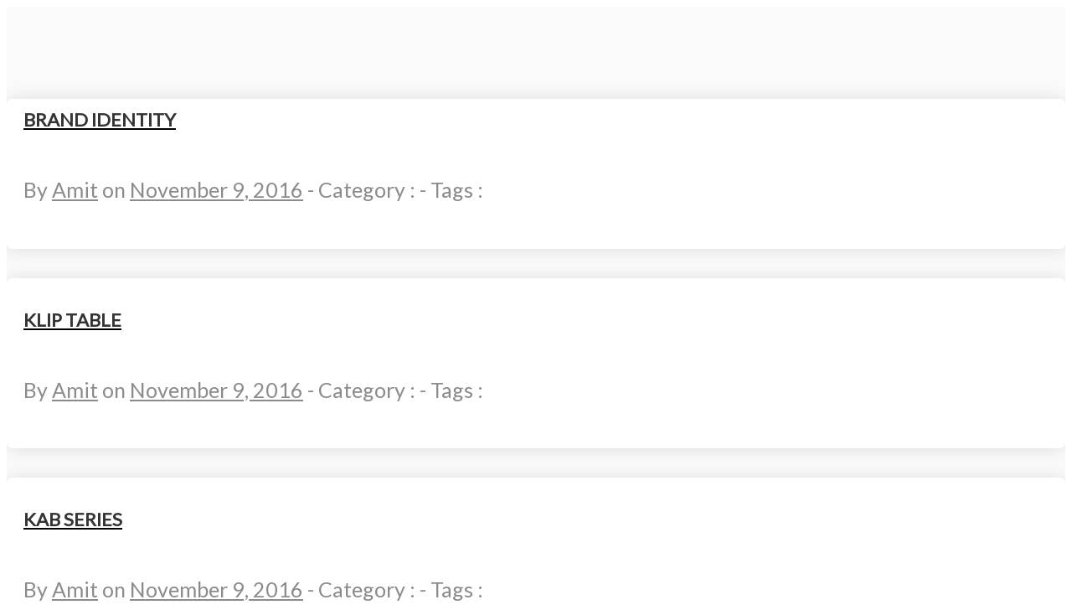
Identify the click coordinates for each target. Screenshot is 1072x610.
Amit (75, 189)
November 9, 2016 (216, 189)
